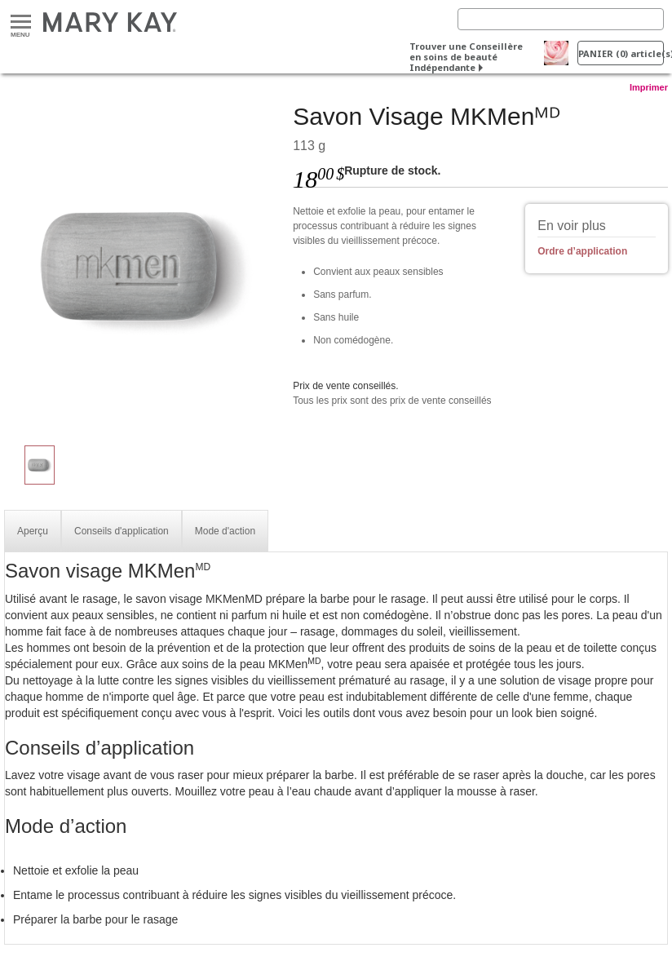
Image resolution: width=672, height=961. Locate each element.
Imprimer (649, 87)
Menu (21, 22)
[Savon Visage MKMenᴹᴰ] (142, 266)
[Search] (561, 19)
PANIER (621, 53)
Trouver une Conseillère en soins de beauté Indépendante (466, 57)
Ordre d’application (582, 251)
